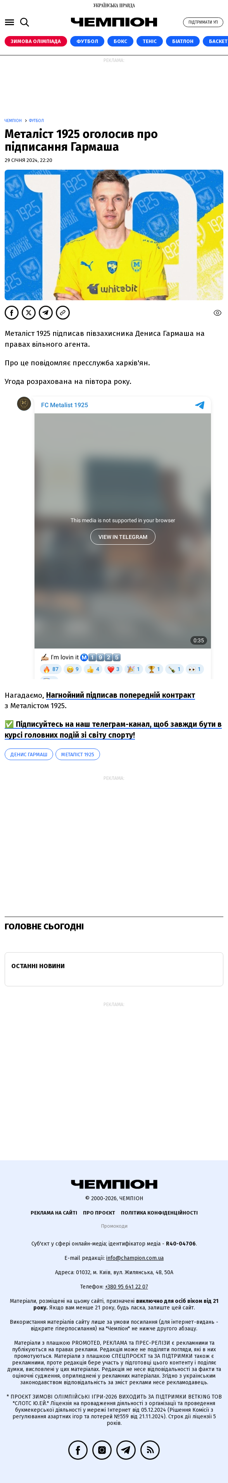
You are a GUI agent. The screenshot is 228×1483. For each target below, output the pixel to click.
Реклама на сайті (54, 1213)
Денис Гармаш (28, 754)
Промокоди (114, 1226)
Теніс (150, 41)
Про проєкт (99, 1213)
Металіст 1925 (77, 754)
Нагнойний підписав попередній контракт (120, 695)
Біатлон (182, 41)
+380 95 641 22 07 (126, 1286)
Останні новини (38, 966)
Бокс (120, 41)
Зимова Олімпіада (36, 41)
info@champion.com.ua (135, 1258)
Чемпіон (14, 121)
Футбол (87, 41)
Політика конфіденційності (159, 1213)
